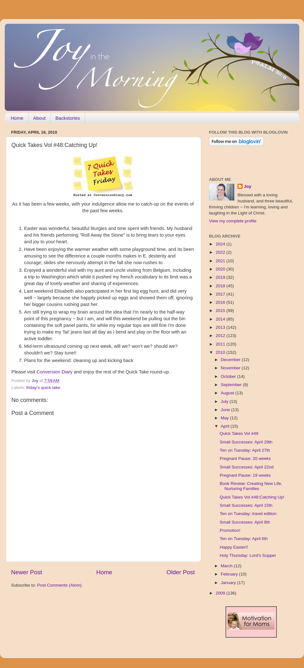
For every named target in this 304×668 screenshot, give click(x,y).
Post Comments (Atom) (59, 585)
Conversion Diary (54, 371)
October (229, 376)
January (229, 582)
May (225, 418)
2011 (221, 344)
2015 (221, 310)
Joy (247, 186)
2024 (221, 244)
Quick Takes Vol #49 (239, 433)
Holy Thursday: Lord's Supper (248, 555)
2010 (221, 352)
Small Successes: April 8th (245, 522)
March (227, 565)
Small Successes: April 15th (246, 505)
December (231, 359)
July (225, 401)
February (230, 574)
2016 (221, 302)
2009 (221, 593)
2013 (221, 327)
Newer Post (26, 572)
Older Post (181, 572)
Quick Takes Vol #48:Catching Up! (252, 497)
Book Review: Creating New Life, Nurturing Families (251, 486)
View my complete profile (232, 221)
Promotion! (230, 530)
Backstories (67, 118)
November (231, 368)
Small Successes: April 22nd (247, 467)
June (226, 409)
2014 (221, 319)
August (228, 393)
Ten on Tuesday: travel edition (248, 513)
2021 (221, 260)
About (39, 118)
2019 (221, 277)
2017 (221, 294)
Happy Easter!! (234, 547)
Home (17, 118)
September (232, 384)
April (226, 426)
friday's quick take (43, 387)
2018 (221, 285)
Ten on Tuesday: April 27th (245, 450)
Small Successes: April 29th (246, 442)
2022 (221, 252)
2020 (221, 269)
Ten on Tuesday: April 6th (244, 538)
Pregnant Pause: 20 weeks (245, 458)
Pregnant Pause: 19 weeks (245, 475)
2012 (221, 335)
